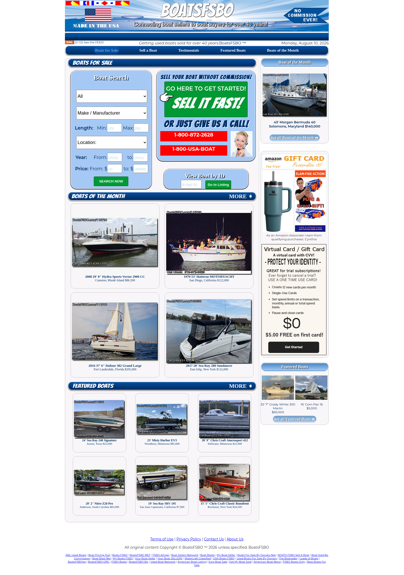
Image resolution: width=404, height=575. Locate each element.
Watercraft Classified (197, 558)
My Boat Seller (226, 555)
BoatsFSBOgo (77, 561)
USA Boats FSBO (223, 558)
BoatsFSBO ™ (232, 43)
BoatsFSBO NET (140, 555)
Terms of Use (161, 539)
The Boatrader (288, 558)
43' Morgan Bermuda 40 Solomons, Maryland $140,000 (294, 124)
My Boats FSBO (123, 558)
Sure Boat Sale (217, 561)
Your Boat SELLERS (169, 558)
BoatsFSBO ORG (98, 561)
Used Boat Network (163, 561)
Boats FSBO (120, 555)
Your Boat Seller (145, 558)
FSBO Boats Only (294, 561)
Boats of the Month (283, 50)
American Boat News (267, 561)
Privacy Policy (188, 539)
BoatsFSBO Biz (138, 561)
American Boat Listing (192, 561)
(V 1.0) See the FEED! (84, 42)
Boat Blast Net (101, 558)
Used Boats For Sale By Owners (257, 558)
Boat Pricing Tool (99, 555)
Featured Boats (233, 50)
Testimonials (188, 50)
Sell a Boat (148, 50)
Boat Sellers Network (184, 555)
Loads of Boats (308, 558)
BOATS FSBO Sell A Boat (293, 555)
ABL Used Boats (75, 555)
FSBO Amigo (161, 555)
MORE (241, 196)
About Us (235, 539)
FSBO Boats (119, 561)
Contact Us (214, 539)
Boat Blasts (207, 555)
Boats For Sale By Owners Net (256, 555)
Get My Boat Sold (240, 561)
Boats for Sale (106, 50)
